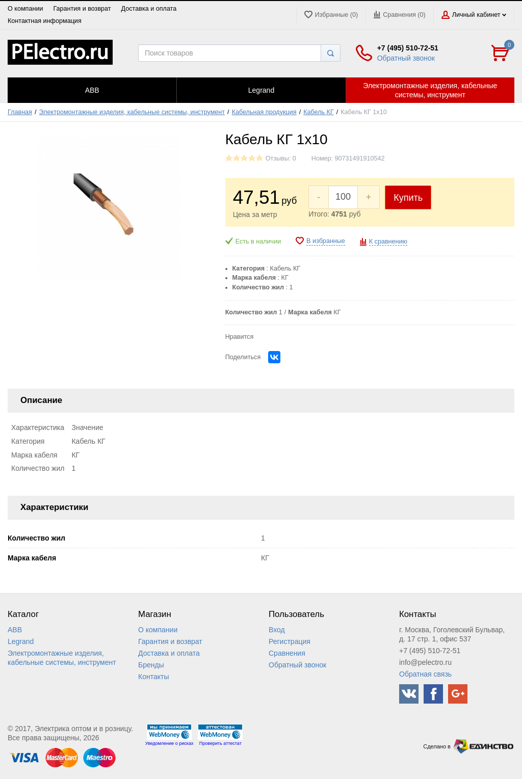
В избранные (325, 241)
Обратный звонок (406, 58)
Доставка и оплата (149, 8)
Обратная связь (425, 674)
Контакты (153, 677)
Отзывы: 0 (281, 158)
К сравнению (388, 241)
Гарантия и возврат (82, 8)
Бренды (151, 665)
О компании (25, 8)
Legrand (21, 641)
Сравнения (287, 653)
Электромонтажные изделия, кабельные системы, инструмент (132, 112)
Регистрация (289, 641)
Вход (277, 630)
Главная (20, 112)
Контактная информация (45, 20)
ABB (15, 630)
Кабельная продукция (264, 112)
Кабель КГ (318, 112)
